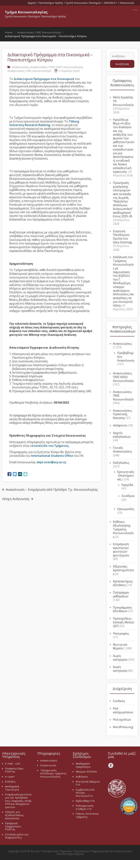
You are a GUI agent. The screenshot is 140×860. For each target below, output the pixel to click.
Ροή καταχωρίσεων (123, 710)
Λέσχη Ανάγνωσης (16, 499)
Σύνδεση (119, 701)
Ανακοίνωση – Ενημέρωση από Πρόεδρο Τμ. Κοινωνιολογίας (52, 489)
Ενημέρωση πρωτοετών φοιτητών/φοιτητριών (121, 549)
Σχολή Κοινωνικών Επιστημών (83, 3)
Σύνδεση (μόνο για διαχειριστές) (16, 836)
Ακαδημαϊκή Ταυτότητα (12, 787)
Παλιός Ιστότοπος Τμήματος (87, 815)
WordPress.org (123, 727)
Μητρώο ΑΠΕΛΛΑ (86, 771)
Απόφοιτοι (120, 425)
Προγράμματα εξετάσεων (122, 609)
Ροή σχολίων (122, 719)
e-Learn (10, 776)
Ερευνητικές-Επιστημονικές (125, 475)
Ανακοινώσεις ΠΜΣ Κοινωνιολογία (29, 70)
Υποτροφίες (121, 633)
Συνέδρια (127, 496)
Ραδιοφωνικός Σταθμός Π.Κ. (85, 807)
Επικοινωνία (127, 3)
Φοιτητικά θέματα (120, 646)
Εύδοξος (10, 781)
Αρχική (32, 3)
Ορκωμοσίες (125, 509)
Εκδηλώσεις (121, 463)
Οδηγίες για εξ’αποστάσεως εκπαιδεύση (14, 815)
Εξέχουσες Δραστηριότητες (123, 570)
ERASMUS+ (110, 3)
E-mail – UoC (12, 763)
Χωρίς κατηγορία (120, 658)
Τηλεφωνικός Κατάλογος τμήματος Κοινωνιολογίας (53, 773)
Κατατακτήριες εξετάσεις (123, 583)
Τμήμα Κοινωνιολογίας (26, 12)
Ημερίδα (127, 485)
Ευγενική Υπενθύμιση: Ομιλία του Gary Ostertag (122, 236)
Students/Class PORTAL (14, 770)
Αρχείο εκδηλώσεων (122, 435)
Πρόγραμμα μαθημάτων (121, 594)
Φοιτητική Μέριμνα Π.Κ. (88, 783)
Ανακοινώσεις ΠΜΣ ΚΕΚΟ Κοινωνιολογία (56, 67)
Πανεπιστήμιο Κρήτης (50, 3)
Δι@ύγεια (82, 776)
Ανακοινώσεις (20, 67)
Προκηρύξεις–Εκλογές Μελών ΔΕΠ (123, 622)
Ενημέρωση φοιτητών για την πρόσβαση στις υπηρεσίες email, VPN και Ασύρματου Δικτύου (18, 801)
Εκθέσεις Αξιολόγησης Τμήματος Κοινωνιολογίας (123, 529)
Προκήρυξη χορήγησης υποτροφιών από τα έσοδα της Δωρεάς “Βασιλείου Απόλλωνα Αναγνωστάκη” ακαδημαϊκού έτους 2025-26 (123, 199)
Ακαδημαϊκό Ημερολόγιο (83, 765)
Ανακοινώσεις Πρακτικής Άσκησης (122, 414)
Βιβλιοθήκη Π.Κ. (85, 801)
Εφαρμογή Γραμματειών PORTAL (13, 826)
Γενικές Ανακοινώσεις (122, 449)
